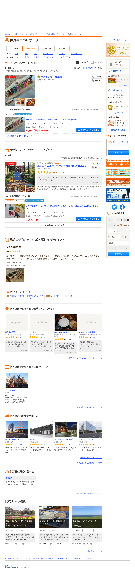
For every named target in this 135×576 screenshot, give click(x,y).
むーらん (33, 332)
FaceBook (122, 207)
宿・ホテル (8, 558)
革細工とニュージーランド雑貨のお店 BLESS (61, 166)
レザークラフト (66, 57)
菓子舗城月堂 (10, 332)
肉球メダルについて (123, 112)
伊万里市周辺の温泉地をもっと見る (89, 493)
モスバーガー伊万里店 (87, 332)
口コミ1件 (60, 172)
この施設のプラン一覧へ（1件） (20, 136)
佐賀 (35, 54)
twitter (114, 207)
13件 (69, 444)
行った (96, 80)
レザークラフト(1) (54, 297)
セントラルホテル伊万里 (14, 439)
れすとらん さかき (60, 332)
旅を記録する (116, 90)
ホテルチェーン (17, 558)
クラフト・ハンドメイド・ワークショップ (40, 57)
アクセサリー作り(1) (36, 297)
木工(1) (70, 296)
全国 (16, 54)
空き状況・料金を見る (88, 130)
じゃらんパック (49, 558)
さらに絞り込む (76, 54)
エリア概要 (14, 49)
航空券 (76, 558)
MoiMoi (32, 439)
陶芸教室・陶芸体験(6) (17, 297)
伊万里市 (62, 54)
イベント (62, 49)
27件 (93, 444)
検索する (118, 153)
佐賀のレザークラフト (36, 34)
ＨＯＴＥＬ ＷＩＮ (86, 439)
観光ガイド (8, 34)
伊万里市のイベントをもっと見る (90, 407)
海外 (88, 558)
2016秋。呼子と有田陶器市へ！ (52, 521)
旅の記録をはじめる (118, 130)
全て (16, 57)
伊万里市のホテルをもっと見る (91, 458)
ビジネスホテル (28, 558)
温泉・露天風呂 (39, 558)
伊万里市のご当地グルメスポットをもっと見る (85, 358)
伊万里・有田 (48, 54)
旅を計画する (116, 71)
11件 (93, 337)
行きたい (96, 77)
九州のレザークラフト (20, 34)
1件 (20, 337)
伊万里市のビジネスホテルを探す (90, 463)
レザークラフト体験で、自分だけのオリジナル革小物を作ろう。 (53, 119)
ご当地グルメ (46, 49)
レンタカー (69, 558)
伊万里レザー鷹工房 (51, 77)
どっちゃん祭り (10, 390)
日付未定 (126, 225)
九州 (26, 54)
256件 (21, 444)
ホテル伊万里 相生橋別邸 (63, 439)
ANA (61, 558)
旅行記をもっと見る (95, 551)
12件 (44, 444)
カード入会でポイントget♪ (118, 40)
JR (56, 558)
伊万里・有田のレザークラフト (55, 34)
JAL (58, 558)
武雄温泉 (9, 478)
